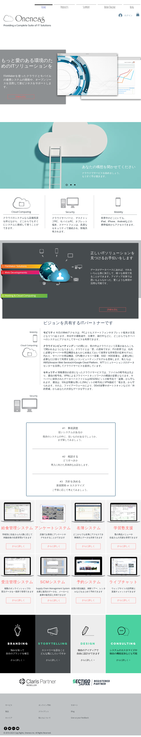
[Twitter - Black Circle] (9, 728)
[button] (137, 14)
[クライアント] (46, 711)
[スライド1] (67, 185)
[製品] (13, 711)
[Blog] (78, 711)
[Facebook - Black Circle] (5, 728)
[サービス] (13, 705)
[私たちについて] (50, 718)
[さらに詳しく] (123, 600)
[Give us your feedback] (81, 718)
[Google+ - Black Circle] (13, 728)
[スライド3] (74, 184)
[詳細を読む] (21, 97)
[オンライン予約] (47, 705)
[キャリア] (13, 718)
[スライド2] (71, 184)
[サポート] (78, 705)
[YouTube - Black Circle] (17, 728)
